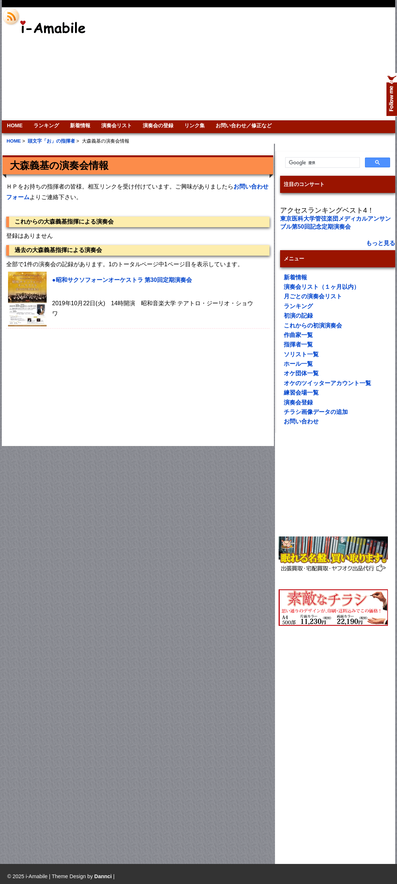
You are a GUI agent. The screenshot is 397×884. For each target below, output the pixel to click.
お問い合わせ (301, 421)
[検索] (322, 162)
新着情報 (80, 125)
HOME (15, 125)
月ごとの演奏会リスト (313, 296)
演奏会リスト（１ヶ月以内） (321, 287)
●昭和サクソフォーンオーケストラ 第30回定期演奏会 (122, 280)
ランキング (46, 125)
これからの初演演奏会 (313, 325)
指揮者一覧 (298, 344)
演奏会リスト (116, 125)
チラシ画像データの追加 (316, 412)
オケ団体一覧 (301, 373)
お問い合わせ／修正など (244, 125)
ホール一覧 (298, 364)
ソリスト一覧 (301, 354)
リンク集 (194, 125)
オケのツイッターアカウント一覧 (327, 383)
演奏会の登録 (158, 125)
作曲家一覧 (298, 335)
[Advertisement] (286, 64)
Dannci (103, 876)
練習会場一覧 (301, 392)
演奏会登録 (298, 402)
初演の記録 (298, 316)
